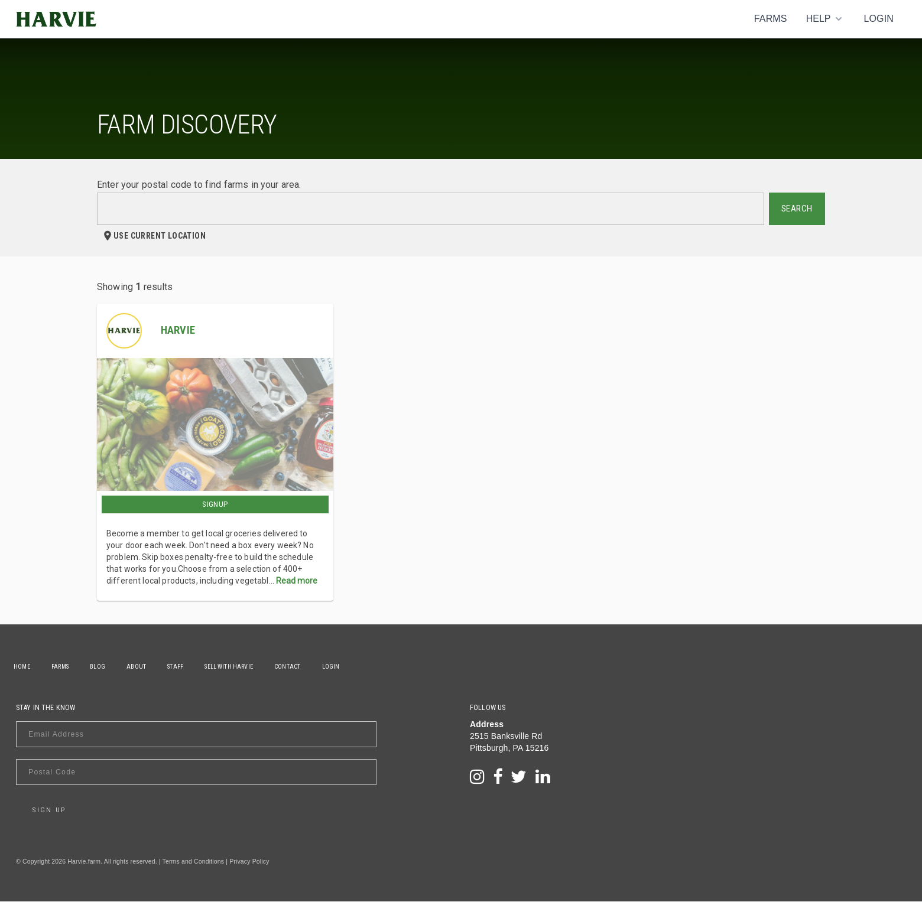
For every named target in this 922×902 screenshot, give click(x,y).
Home (24, 666)
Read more (296, 580)
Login (878, 19)
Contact (317, 666)
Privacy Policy (249, 861)
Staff (196, 666)
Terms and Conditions (194, 861)
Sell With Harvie (254, 666)
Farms (770, 19)
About (152, 666)
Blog (108, 666)
